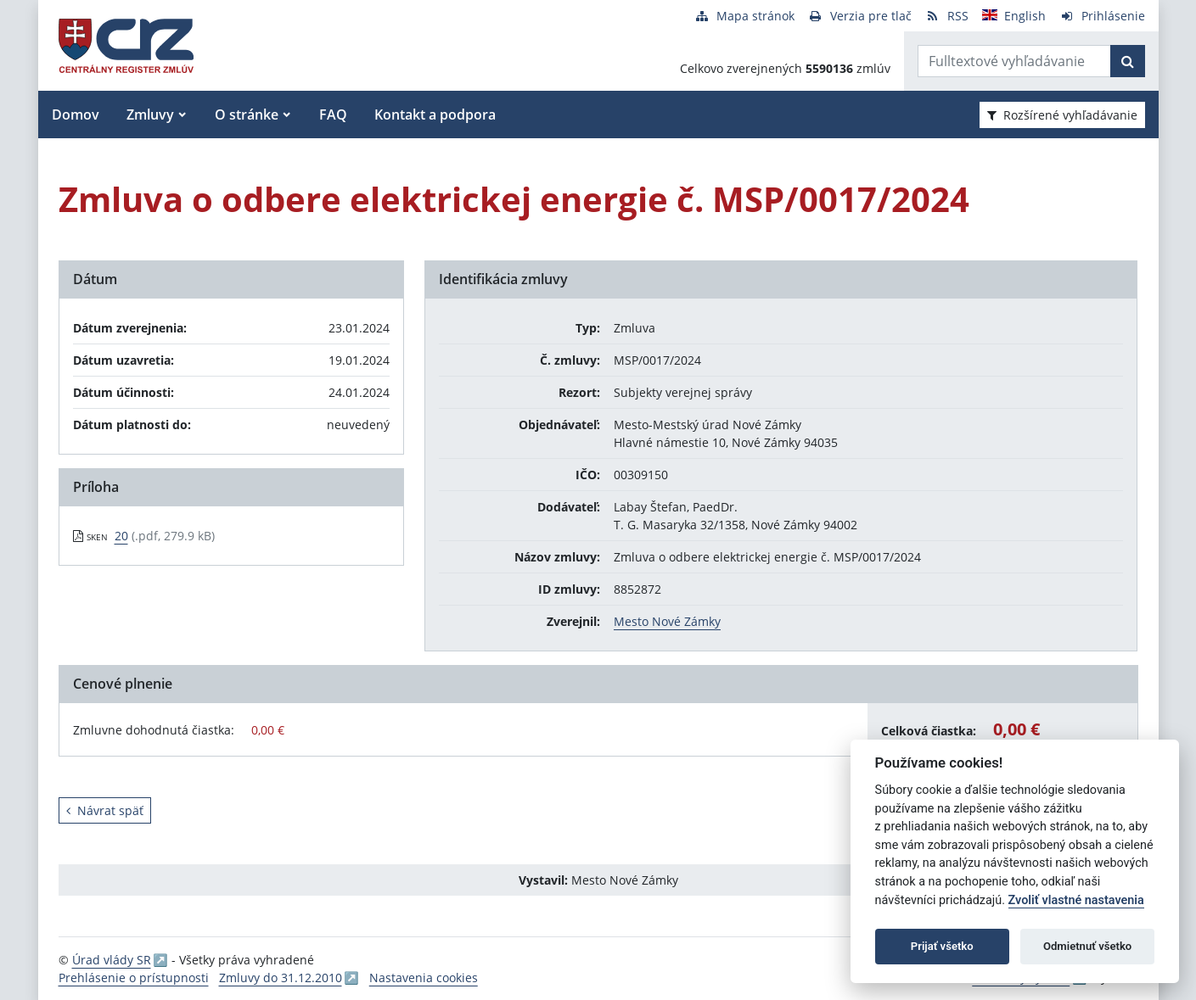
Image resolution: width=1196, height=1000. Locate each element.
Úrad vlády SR (111, 960)
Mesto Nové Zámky (667, 621)
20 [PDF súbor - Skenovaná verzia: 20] (121, 536)
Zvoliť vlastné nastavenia (1076, 900)
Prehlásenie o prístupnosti (134, 977)
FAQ (333, 114)
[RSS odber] (947, 16)
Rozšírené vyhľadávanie (1062, 115)
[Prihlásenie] (1102, 16)
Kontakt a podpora (435, 114)
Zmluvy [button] (150, 114)
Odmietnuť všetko (1087, 946)
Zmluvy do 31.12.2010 (280, 977)
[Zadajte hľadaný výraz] (1014, 61)
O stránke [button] (246, 114)
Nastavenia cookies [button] (423, 977)
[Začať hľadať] (1127, 61)
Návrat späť (104, 810)
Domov (75, 114)
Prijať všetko (942, 946)
